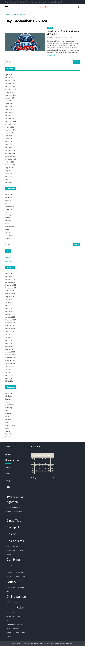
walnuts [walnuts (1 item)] (17, 632)
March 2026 (9, 78)
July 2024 (8, 136)
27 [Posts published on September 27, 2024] (45, 471)
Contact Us (59, 2)
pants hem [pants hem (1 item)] (16, 602)
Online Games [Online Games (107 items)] (16, 597)
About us (51, 2)
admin (51, 38)
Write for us (43, 2)
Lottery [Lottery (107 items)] (11, 582)
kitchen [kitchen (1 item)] (17, 577)
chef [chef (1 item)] (7, 547)
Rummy (8, 257)
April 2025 (8, 110)
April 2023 (8, 180)
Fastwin (8, 261)
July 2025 (8, 101)
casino (50, 28)
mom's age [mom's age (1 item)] (21, 587)
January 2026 (10, 84)
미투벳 (7, 468)
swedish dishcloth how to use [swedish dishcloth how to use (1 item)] (14, 624)
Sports (7, 233)
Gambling (8, 209)
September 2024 (10, 130)
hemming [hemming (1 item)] (9, 565)
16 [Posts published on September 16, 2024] (33, 468)
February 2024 (10, 151)
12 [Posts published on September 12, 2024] (42, 466)
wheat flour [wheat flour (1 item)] (9, 636)
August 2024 (9, 133)
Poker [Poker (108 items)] (21, 607)
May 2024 (8, 142)
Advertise (34, 2)
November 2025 (10, 89)
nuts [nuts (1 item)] (7, 591)
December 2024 (10, 121)
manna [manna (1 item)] (21, 581)
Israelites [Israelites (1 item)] (9, 577)
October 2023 (10, 162)
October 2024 (10, 127)
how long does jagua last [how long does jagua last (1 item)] (13, 569)
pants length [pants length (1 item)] (9, 606)
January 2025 (10, 119)
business (8, 201)
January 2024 (10, 153)
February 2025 (10, 116)
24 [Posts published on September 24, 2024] (36, 471)
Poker (7, 230)
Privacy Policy (25, 2)
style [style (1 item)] (7, 621)
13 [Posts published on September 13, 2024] (45, 466)
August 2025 (9, 98)
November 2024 (10, 124)
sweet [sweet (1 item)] (8, 628)
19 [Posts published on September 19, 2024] (42, 468)
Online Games (10, 227)
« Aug (33, 477)
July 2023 (8, 171)
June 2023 (9, 174)
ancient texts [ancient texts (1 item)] (18, 511)
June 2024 (9, 139)
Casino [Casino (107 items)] (11, 534)
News (7, 224)
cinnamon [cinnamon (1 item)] (15, 547)
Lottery (7, 218)
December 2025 (10, 86)
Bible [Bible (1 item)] (7, 515)
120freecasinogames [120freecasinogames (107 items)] (15, 500)
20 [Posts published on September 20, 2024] (45, 468)
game (7, 212)
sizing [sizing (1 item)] (18, 617)
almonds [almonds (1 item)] (8, 511)
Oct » (52, 477)
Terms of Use (14, 2)
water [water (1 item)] (23, 632)
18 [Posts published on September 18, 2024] (39, 468)
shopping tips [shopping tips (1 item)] (10, 617)
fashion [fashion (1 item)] (8, 554)
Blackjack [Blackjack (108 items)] (13, 527)
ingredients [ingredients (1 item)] (9, 573)
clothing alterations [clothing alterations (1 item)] (11, 550)
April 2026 (8, 75)
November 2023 (10, 159)
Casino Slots (9, 206)
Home (7, 2)
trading (7, 238)
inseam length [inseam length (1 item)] (19, 573)
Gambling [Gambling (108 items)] (13, 560)
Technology (9, 235)
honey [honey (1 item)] (16, 565)
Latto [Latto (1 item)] (23, 577)
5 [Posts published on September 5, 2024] (42, 463)
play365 (8, 454)
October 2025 (10, 92)
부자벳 (7, 481)
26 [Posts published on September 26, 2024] (42, 471)
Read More (51, 56)
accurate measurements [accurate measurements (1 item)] (13, 507)
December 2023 (10, 156)
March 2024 (9, 148)
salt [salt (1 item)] (14, 613)
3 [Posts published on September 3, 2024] (36, 463)
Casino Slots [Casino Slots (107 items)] (15, 541)
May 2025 (8, 107)
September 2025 (10, 95)
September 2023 (10, 165)
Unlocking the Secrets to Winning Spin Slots (63, 32)
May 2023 (8, 177)
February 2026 (10, 81)
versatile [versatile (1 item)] (8, 632)
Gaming (8, 215)
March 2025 (9, 113)
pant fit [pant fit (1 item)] (8, 602)
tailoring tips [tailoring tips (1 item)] (16, 628)
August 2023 (9, 168)
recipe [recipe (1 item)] (8, 613)
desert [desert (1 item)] (22, 550)
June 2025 (9, 104)
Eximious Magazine (67, 643)
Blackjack (8, 198)
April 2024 (8, 145)
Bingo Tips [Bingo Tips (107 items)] (13, 521)
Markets (8, 221)
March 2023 (9, 183)
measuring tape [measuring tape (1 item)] (10, 587)
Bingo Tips (8, 195)
